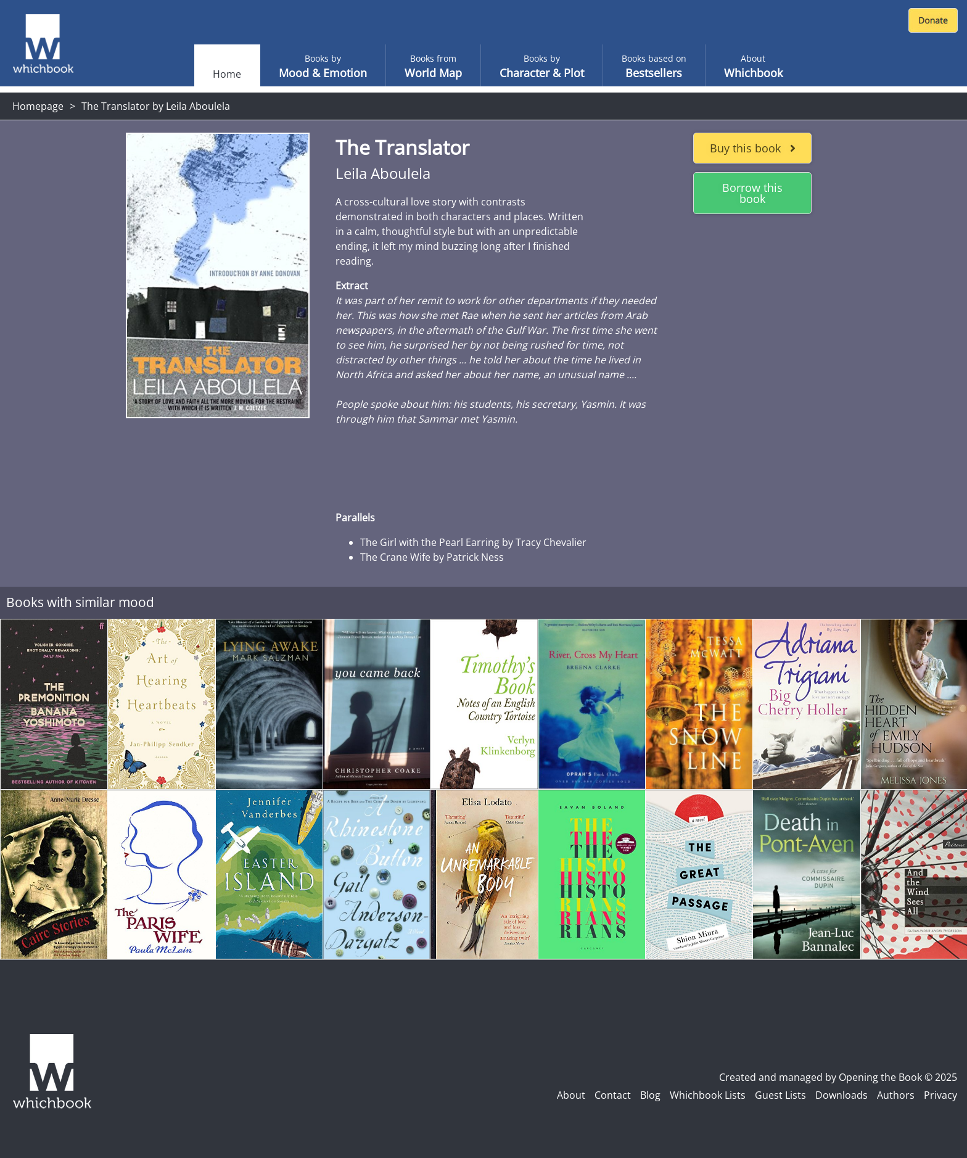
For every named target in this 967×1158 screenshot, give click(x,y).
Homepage (38, 106)
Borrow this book (752, 193)
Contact (613, 1095)
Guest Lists (780, 1095)
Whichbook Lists (708, 1095)
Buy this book (753, 148)
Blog (650, 1095)
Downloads (841, 1095)
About (571, 1095)
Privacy (940, 1095)
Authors (896, 1095)
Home (227, 74)
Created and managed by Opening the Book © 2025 (838, 1077)
